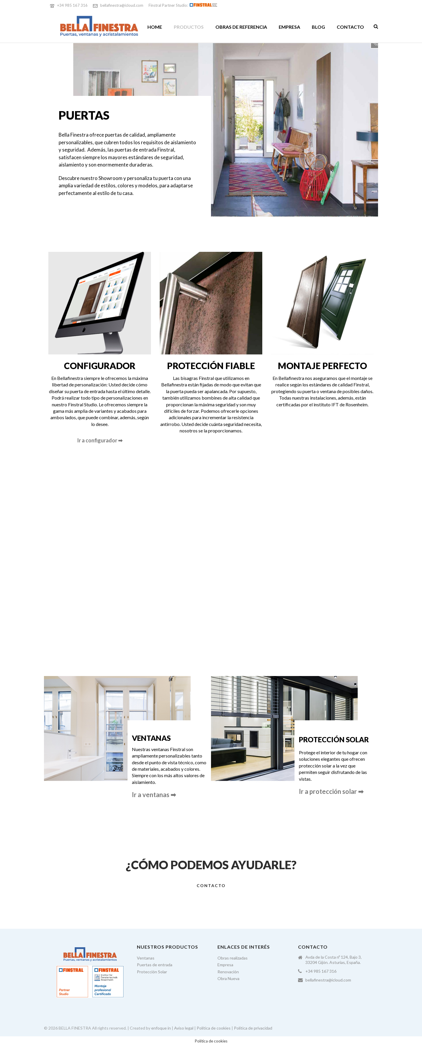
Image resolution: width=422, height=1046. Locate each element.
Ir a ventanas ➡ (154, 795)
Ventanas (145, 957)
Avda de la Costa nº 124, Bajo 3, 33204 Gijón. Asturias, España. (333, 960)
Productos (189, 27)
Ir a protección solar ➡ (331, 791)
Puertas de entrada (154, 964)
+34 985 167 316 (72, 5)
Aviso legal (183, 1027)
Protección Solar (152, 971)
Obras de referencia (241, 27)
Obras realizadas (232, 957)
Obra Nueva (228, 978)
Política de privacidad (253, 1027)
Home (154, 27)
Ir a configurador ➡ (99, 440)
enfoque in (161, 1027)
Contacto (350, 27)
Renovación (228, 971)
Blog (318, 27)
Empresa (289, 27)
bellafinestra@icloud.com (121, 5)
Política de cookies (214, 1027)
